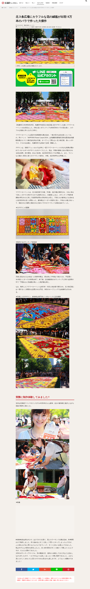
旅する (21, 3)
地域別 (47, 3)
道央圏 (53, 27)
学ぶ (33, 3)
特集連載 (54, 3)
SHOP (61, 3)
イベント (19, 27)
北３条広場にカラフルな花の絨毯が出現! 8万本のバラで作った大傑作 (37, 7)
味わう (27, 3)
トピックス (40, 3)
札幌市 (32, 27)
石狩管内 (44, 27)
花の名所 (49, 27)
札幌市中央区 (38, 27)
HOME (4, 7)
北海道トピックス (13, 7)
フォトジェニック (26, 27)
